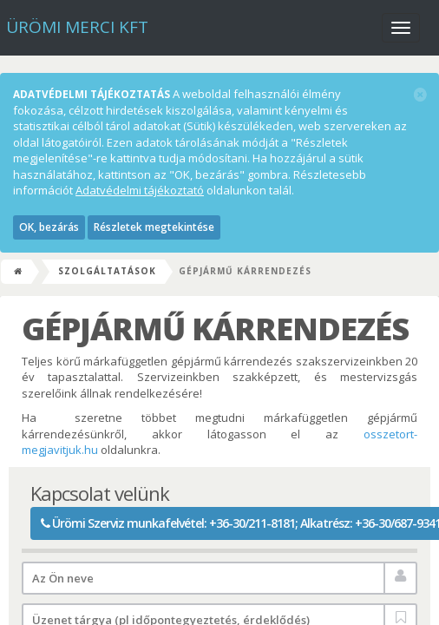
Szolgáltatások (107, 271)
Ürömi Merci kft (77, 27)
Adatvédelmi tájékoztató (139, 190)
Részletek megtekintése (154, 227)
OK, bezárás (49, 227)
